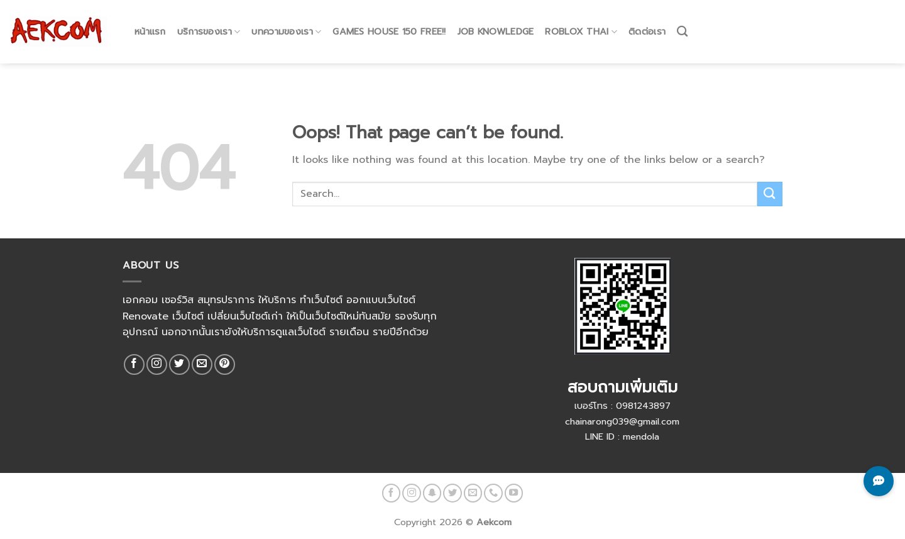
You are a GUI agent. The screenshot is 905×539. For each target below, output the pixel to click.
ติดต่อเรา (647, 19)
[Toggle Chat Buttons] (879, 481)
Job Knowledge (496, 19)
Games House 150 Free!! (389, 19)
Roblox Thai (581, 19)
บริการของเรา (209, 19)
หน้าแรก (150, 19)
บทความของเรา (286, 19)
